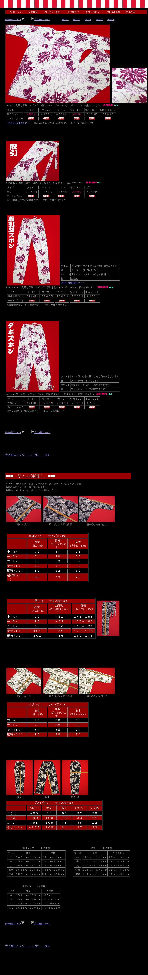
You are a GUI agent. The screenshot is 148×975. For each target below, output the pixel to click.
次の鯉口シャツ (40, 19)
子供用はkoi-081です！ (17, 123)
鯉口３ (88, 19)
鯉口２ (76, 19)
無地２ (110, 19)
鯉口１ (65, 19)
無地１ (99, 19)
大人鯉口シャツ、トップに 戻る (27, 454)
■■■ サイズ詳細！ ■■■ (30, 475)
